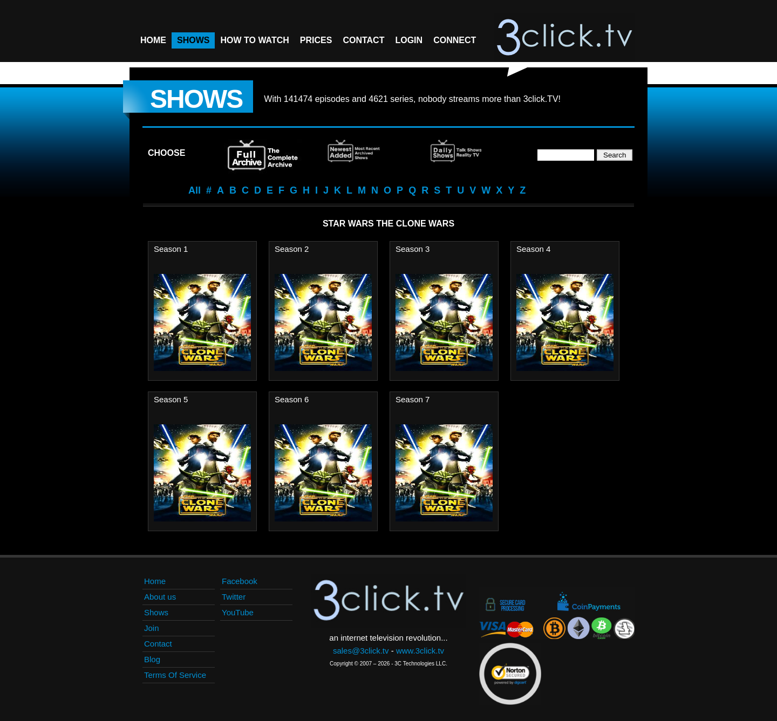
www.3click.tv (420, 650)
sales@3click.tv (361, 650)
